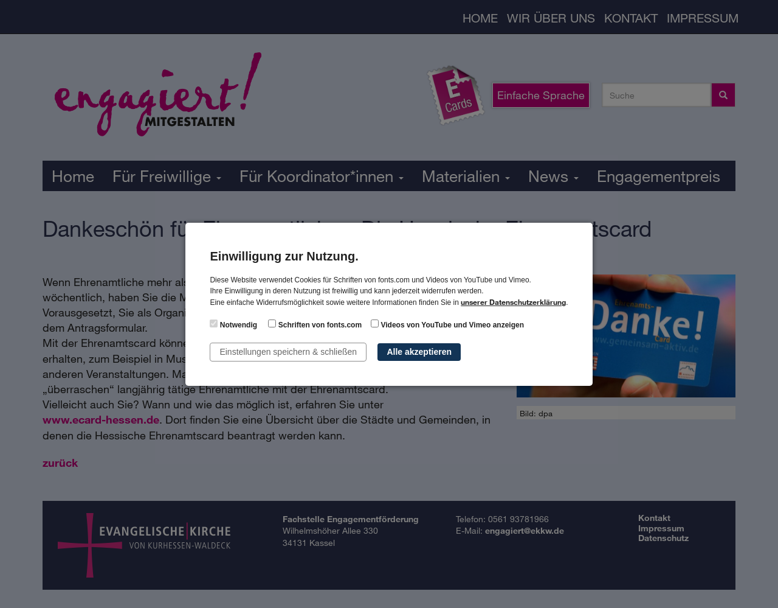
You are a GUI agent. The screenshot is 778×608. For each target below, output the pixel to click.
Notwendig (233, 324)
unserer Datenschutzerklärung (513, 302)
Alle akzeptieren (419, 352)
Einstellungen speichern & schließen (288, 352)
